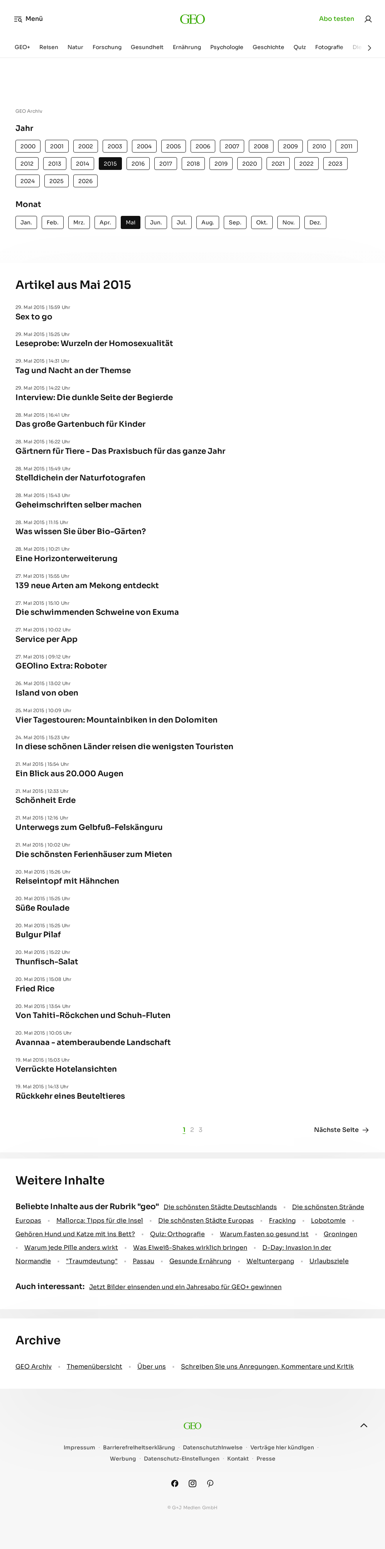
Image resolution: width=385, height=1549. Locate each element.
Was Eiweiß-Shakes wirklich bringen (190, 1248)
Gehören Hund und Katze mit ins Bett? (75, 1234)
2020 (249, 163)
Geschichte (268, 47)
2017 (165, 163)
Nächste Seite (342, 1130)
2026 (85, 181)
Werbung (123, 1459)
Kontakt (238, 1459)
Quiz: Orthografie (177, 1234)
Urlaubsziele (329, 1261)
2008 (261, 146)
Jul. (182, 222)
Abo (336, 19)
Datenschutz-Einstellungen (182, 1459)
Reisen (48, 47)
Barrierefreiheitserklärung (139, 1447)
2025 (56, 181)
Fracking (282, 1220)
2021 (278, 163)
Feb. (53, 222)
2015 (110, 163)
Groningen (340, 1234)
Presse (266, 1459)
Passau (143, 1261)
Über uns (151, 1366)
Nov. (288, 222)
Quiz (300, 47)
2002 (85, 146)
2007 (232, 146)
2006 (203, 146)
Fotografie (329, 47)
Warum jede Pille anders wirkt (71, 1248)
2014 (82, 163)
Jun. (156, 222)
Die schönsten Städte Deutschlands (220, 1207)
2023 (335, 163)
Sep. (235, 222)
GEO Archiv (33, 1366)
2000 (27, 146)
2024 (27, 181)
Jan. (26, 222)
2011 (347, 146)
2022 (306, 163)
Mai (130, 222)
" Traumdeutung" (92, 1261)
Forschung (107, 47)
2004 (144, 146)
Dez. (315, 222)
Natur (75, 47)
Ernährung (187, 47)
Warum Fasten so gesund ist (264, 1234)
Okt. (262, 222)
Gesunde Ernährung (200, 1261)
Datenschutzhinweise (213, 1447)
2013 (54, 163)
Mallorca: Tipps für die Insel (99, 1220)
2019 (221, 163)
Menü (28, 19)
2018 (193, 163)
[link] (368, 19)
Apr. (105, 222)
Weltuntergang (270, 1261)
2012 (27, 163)
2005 (173, 146)
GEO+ (22, 47)
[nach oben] (364, 1425)
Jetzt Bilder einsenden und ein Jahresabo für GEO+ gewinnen (185, 1287)
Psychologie (226, 47)
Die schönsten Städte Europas (206, 1220)
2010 (319, 146)
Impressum (79, 1447)
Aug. (207, 222)
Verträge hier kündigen (282, 1447)
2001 (57, 146)
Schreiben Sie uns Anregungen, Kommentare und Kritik (267, 1366)
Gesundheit (147, 47)
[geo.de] (193, 19)
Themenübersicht (94, 1366)
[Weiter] (369, 48)
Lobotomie (328, 1220)
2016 (138, 163)
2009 (290, 146)
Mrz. (79, 222)
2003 (115, 146)
